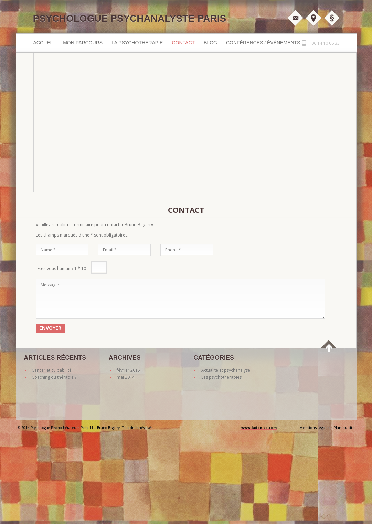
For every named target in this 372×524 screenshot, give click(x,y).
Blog (210, 42)
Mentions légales (331, 18)
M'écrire (295, 18)
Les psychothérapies (221, 377)
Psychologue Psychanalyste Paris (129, 18)
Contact (183, 42)
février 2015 (128, 370)
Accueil (43, 42)
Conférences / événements (263, 42)
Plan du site (344, 427)
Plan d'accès (313, 18)
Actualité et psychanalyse (225, 370)
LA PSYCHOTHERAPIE (137, 42)
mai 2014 (126, 377)
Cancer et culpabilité (52, 370)
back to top (329, 352)
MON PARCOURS (83, 42)
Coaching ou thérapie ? (54, 377)
